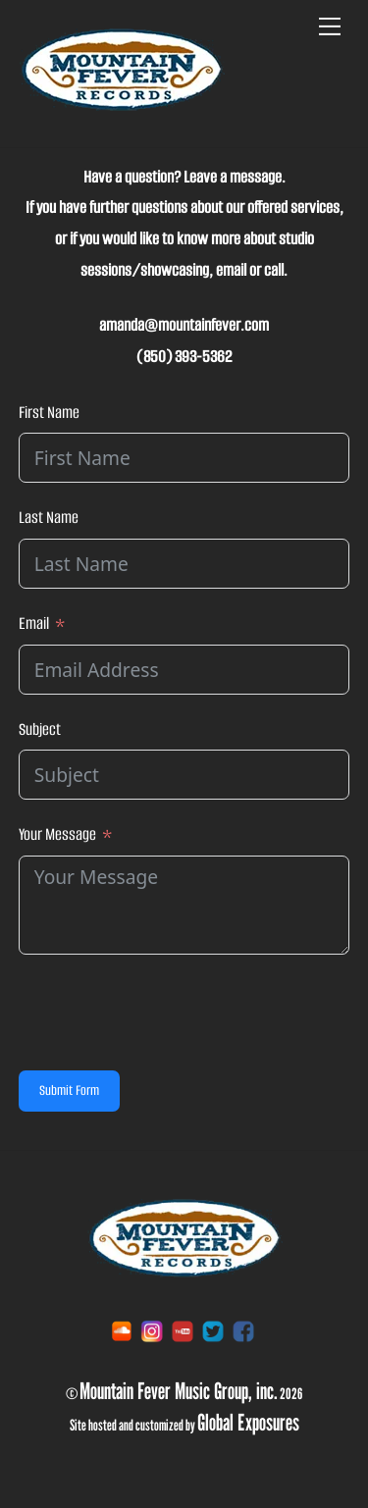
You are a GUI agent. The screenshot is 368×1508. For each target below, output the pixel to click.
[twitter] (213, 1331)
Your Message (57, 834)
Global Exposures (248, 1421)
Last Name (49, 517)
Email (34, 623)
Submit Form (69, 1090)
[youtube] (182, 1331)
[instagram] (152, 1331)
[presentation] (168, 1012)
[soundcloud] (121, 1331)
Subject (40, 729)
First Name (49, 412)
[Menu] (329, 26)
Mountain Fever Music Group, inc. (178, 1390)
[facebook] (243, 1331)
